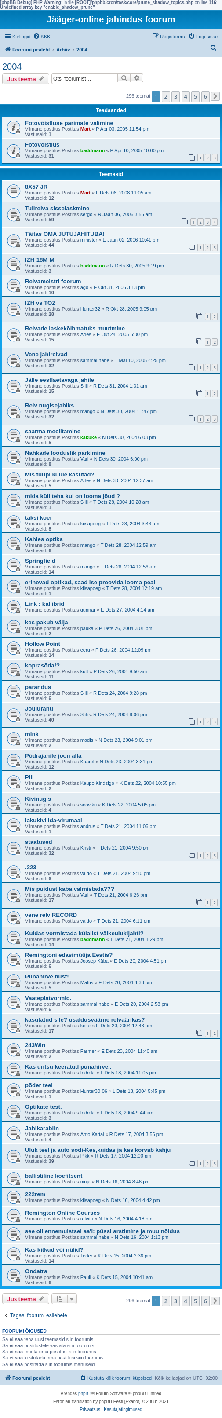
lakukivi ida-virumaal (53, 820)
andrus (87, 826)
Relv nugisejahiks (49, 405)
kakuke (88, 437)
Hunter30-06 (93, 1091)
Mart (85, 129)
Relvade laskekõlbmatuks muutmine (75, 328)
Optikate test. (43, 1106)
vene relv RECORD (51, 915)
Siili (84, 385)
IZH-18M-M (40, 259)
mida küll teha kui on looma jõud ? (72, 496)
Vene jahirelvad (46, 354)
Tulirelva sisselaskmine (57, 208)
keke (85, 1025)
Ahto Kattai (92, 1134)
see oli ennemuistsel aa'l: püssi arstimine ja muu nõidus (102, 1231)
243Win (35, 1045)
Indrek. (87, 1072)
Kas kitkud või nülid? (54, 1249)
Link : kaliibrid (44, 604)
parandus (38, 687)
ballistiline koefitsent (53, 1176)
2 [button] (165, 96)
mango (87, 411)
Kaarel (87, 761)
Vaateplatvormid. (48, 998)
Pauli (85, 1277)
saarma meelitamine (52, 431)
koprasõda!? (42, 665)
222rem (35, 1194)
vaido (86, 873)
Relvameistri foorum (53, 281)
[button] (215, 96)
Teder (86, 1255)
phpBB (84, 1393)
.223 (30, 867)
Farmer (88, 1051)
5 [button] (195, 96)
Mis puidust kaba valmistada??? (69, 889)
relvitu (86, 1218)
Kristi (85, 847)
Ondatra (36, 1271)
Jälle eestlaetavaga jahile (59, 380)
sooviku (88, 804)
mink (32, 734)
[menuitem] (42, 36)
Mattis (86, 982)
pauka (87, 628)
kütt (84, 671)
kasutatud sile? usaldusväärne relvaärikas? (85, 1019)
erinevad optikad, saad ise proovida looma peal (90, 582)
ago (84, 287)
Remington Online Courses (62, 1212)
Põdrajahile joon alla (53, 755)
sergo (86, 214)
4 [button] (185, 96)
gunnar (87, 609)
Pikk (85, 1155)
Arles (85, 334)
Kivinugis (38, 798)
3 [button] (175, 96)
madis (86, 740)
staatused (38, 842)
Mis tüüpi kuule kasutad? (60, 474)
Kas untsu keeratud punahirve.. (68, 1066)
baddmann (92, 150)
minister (89, 239)
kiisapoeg (90, 523)
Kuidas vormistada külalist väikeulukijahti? (84, 933)
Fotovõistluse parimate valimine (69, 123)
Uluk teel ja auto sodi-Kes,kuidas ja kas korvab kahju (98, 1150)
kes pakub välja (46, 622)
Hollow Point (42, 644)
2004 (12, 66)
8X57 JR (36, 186)
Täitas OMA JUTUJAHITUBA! (65, 234)
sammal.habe (94, 360)
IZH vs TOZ (40, 303)
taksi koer (38, 517)
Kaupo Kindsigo (97, 783)
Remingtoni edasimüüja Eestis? (69, 955)
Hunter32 (90, 308)
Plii (29, 777)
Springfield (40, 560)
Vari (84, 459)
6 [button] (205, 96)
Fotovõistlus (42, 144)
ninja (85, 1181)
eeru (85, 649)
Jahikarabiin (42, 1128)
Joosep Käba (94, 961)
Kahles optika (44, 539)
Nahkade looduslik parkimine (65, 453)
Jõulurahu (39, 708)
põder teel (39, 1085)
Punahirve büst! (47, 976)
